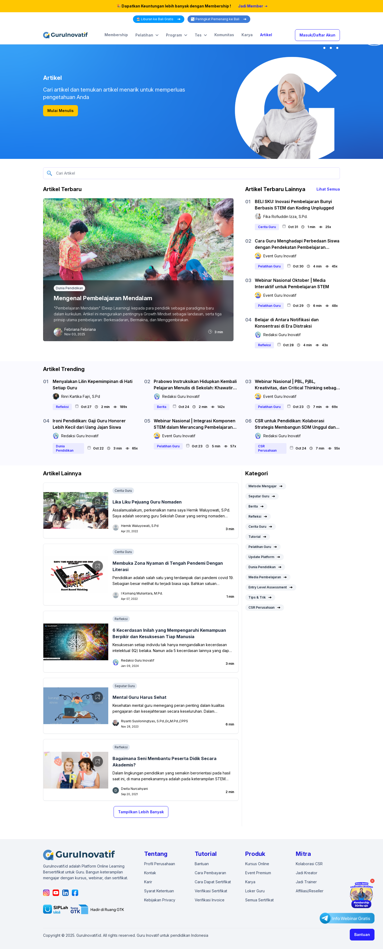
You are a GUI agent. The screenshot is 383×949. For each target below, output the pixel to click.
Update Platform (264, 557)
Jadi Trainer (306, 882)
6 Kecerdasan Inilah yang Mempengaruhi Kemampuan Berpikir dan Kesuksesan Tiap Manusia (169, 633)
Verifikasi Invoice (209, 900)
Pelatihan (147, 35)
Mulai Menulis (60, 110)
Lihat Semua (328, 189)
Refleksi (121, 619)
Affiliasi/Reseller (309, 891)
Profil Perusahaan (159, 863)
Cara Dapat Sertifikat (213, 882)
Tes (201, 35)
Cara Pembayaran (210, 872)
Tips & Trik (260, 597)
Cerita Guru (123, 491)
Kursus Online (257, 863)
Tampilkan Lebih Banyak (141, 812)
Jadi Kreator (306, 872)
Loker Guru (255, 891)
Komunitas (224, 34)
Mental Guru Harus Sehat (139, 697)
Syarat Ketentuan (159, 891)
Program (176, 35)
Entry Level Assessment (270, 587)
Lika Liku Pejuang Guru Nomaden (147, 502)
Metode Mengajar (265, 486)
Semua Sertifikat (259, 900)
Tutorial (257, 537)
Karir (148, 882)
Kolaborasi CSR (309, 863)
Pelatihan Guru (262, 547)
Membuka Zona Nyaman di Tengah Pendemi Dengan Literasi (168, 566)
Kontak (150, 872)
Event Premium (258, 872)
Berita (256, 506)
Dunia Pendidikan (69, 288)
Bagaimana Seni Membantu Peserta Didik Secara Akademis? (165, 762)
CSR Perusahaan (264, 607)
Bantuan (362, 934)
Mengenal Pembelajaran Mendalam (103, 298)
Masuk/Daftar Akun (317, 35)
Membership (116, 34)
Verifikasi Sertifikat (211, 891)
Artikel (266, 34)
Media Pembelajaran (267, 577)
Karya (247, 34)
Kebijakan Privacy (159, 900)
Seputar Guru (125, 686)
